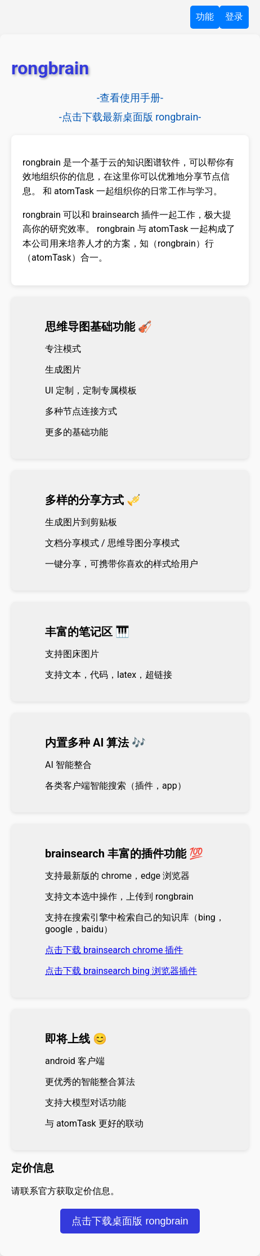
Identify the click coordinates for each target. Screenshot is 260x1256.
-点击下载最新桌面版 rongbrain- (130, 117)
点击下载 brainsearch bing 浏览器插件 (121, 971)
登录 (234, 16)
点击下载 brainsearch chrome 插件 (114, 950)
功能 (205, 16)
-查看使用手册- (130, 98)
